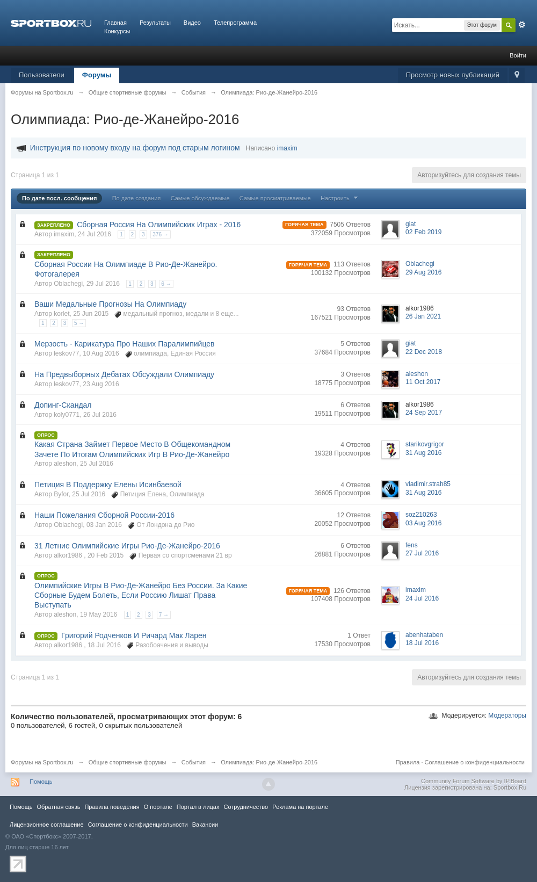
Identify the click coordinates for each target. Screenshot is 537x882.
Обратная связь (58, 807)
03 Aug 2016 (423, 523)
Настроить (340, 198)
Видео (192, 22)
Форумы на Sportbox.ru (42, 762)
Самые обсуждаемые (200, 198)
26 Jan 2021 (423, 316)
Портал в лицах (198, 807)
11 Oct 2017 (422, 382)
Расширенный (522, 24)
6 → (166, 284)
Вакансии (205, 824)
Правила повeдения (111, 807)
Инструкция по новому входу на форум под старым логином (135, 147)
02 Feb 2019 (423, 232)
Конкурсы (117, 31)
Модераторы (507, 715)
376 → (160, 234)
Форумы (97, 75)
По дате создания (136, 198)
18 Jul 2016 (422, 643)
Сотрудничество (245, 807)
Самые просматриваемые (275, 198)
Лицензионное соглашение (47, 824)
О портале (158, 807)
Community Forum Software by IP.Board (473, 781)
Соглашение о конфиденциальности (475, 762)
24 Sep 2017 (423, 412)
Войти (518, 55)
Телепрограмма (235, 22)
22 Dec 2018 (423, 352)
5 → (79, 323)
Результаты (155, 22)
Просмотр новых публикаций (452, 75)
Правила (408, 762)
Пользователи (41, 75)
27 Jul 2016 (422, 553)
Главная (115, 22)
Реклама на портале (300, 807)
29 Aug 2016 (423, 272)
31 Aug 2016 (423, 453)
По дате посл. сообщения (59, 198)
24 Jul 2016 (422, 598)
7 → (164, 615)
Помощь (41, 781)
